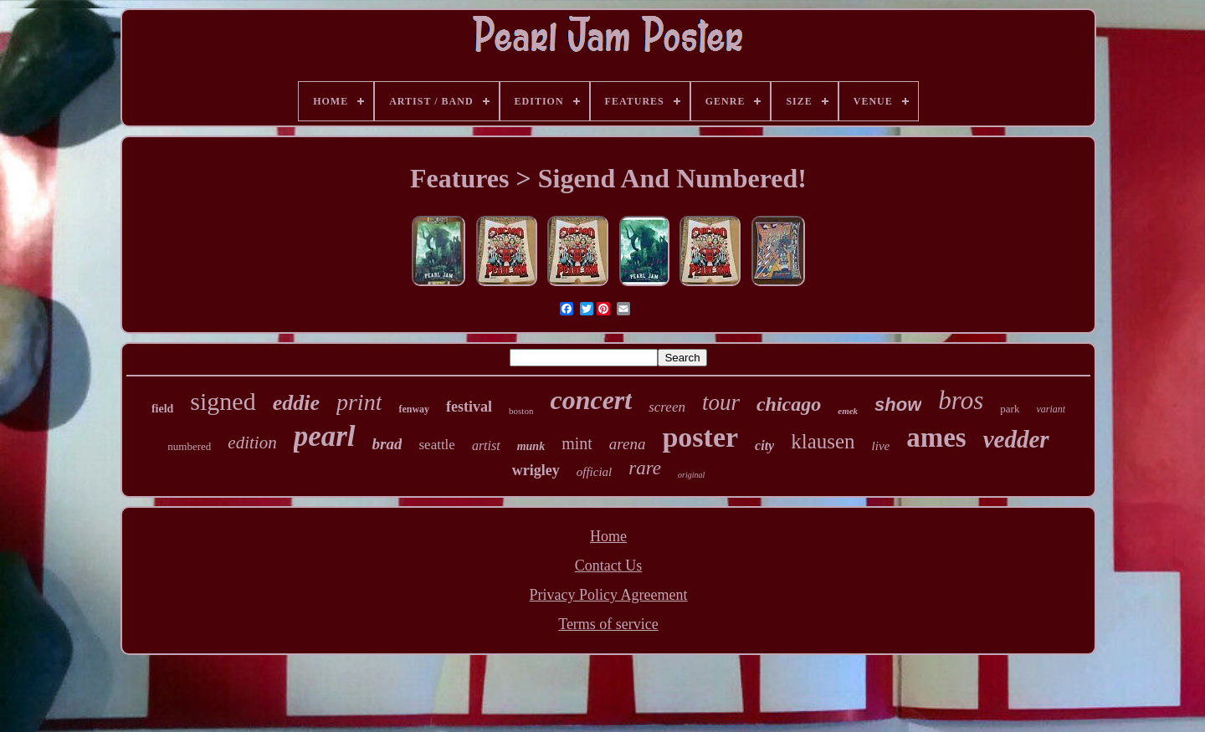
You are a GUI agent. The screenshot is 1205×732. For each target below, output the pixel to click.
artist (486, 445)
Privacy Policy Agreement (609, 594)
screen (667, 407)
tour (721, 402)
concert (591, 400)
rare (644, 468)
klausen (822, 441)
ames (936, 437)
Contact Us (609, 565)
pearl (325, 436)
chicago (788, 404)
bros (960, 400)
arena (627, 444)
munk (531, 446)
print (359, 402)
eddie (296, 403)
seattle (436, 445)
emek (848, 411)
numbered (189, 446)
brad (387, 444)
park (1009, 408)
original (691, 474)
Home (608, 536)
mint (576, 443)
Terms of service (608, 624)
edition (252, 443)
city (764, 445)
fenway (413, 409)
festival (469, 406)
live (881, 446)
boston (521, 411)
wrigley (536, 470)
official (595, 472)
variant (1050, 409)
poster (700, 437)
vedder (1016, 439)
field (162, 408)
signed (222, 401)
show (897, 404)
